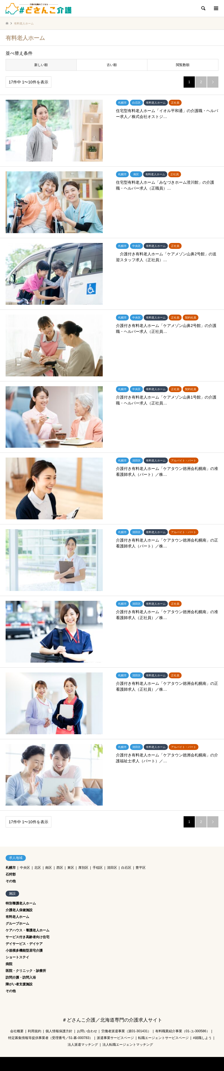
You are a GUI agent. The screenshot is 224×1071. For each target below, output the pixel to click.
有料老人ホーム (17, 917)
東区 (70, 868)
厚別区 (83, 868)
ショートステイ (17, 957)
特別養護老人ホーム (21, 903)
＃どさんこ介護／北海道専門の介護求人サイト (112, 1020)
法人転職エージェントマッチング (127, 1045)
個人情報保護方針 (58, 1031)
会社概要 (17, 1031)
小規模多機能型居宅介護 (24, 950)
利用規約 (34, 1031)
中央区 (25, 868)
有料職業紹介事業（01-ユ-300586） (182, 1031)
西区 (59, 868)
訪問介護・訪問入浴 (21, 977)
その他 (11, 881)
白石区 (126, 868)
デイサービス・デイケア (24, 944)
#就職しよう (202, 1038)
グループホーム (17, 924)
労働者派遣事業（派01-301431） (126, 1031)
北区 (37, 868)
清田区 (112, 868)
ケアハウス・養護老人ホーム (27, 930)
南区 (48, 868)
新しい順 (41, 65)
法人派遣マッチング (83, 1045)
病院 (9, 964)
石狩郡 (11, 874)
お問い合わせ (87, 1031)
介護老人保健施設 (19, 910)
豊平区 (141, 868)
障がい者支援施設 (19, 984)
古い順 (112, 65)
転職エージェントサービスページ (163, 1038)
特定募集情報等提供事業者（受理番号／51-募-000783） (50, 1038)
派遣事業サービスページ (115, 1038)
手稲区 (98, 868)
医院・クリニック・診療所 (26, 971)
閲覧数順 (182, 65)
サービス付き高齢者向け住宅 (27, 937)
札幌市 (11, 868)
